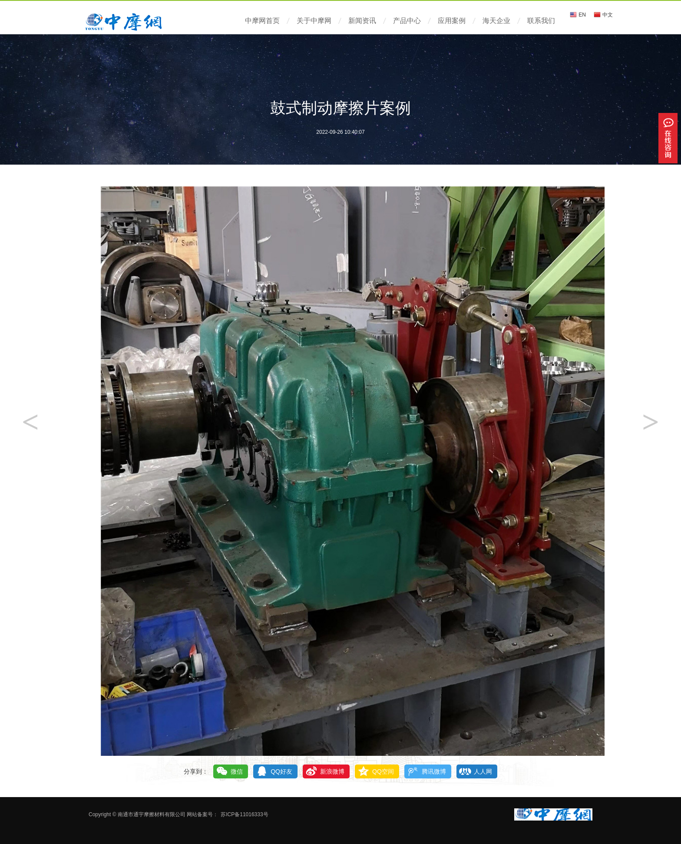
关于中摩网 (314, 20)
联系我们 (541, 20)
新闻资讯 (362, 20)
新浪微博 (332, 771)
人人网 (483, 771)
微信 (237, 771)
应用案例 (452, 20)
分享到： (196, 771)
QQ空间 (383, 771)
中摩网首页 (262, 20)
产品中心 (407, 20)
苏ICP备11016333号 (244, 814)
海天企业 (496, 20)
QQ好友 (281, 771)
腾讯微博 (434, 771)
